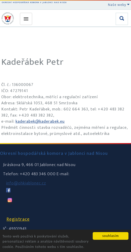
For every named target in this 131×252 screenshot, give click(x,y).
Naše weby (119, 5)
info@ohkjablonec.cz (26, 183)
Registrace (18, 219)
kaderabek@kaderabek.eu (40, 121)
